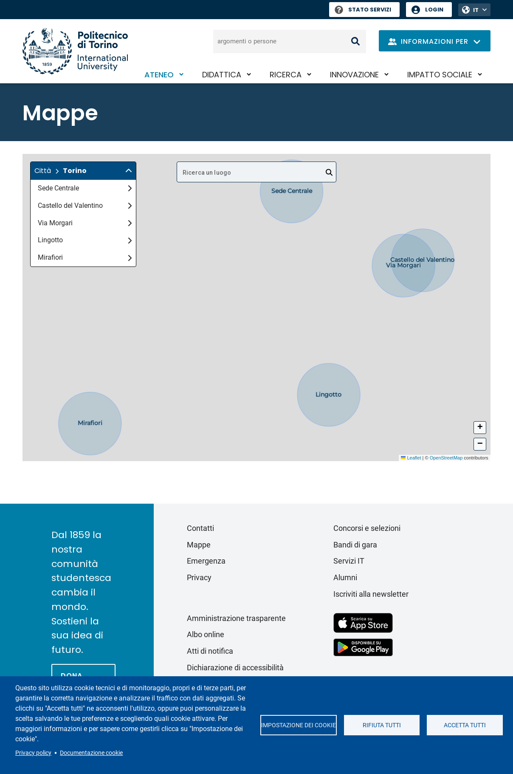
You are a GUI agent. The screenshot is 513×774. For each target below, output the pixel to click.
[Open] (329, 172)
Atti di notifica (210, 650)
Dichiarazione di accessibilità (235, 667)
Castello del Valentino (85, 205)
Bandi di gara (355, 544)
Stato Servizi (363, 10)
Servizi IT (348, 560)
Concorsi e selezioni (366, 528)
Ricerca (286, 74)
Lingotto (85, 240)
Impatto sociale (439, 74)
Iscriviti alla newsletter (371, 594)
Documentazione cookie (91, 752)
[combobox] (256, 172)
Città (42, 171)
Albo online (205, 634)
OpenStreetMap (446, 457)
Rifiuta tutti (382, 725)
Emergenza (206, 560)
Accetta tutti (465, 725)
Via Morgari (85, 223)
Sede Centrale (85, 188)
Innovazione (354, 74)
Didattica (221, 74)
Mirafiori (85, 257)
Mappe (199, 544)
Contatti (200, 528)
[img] (128, 170)
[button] (83, 171)
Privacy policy (33, 752)
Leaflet (411, 457)
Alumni (345, 577)
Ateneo (159, 74)
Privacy (199, 577)
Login (434, 10)
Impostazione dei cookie (298, 725)
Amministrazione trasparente (236, 618)
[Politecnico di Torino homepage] (75, 51)
